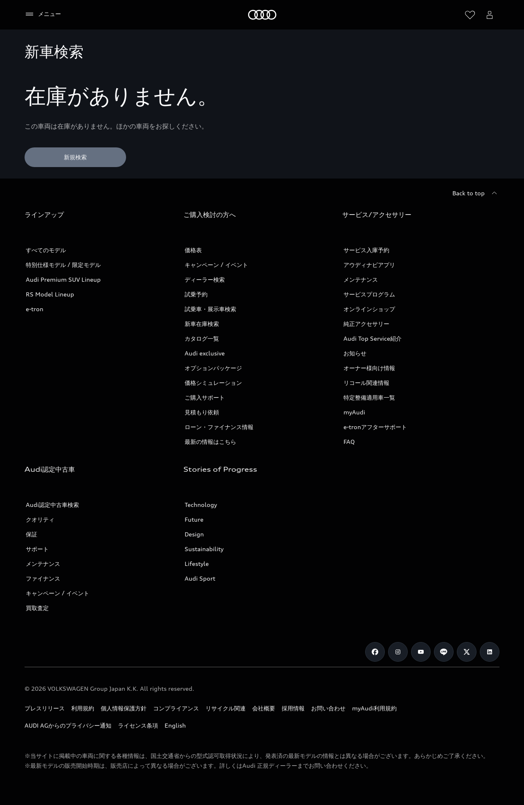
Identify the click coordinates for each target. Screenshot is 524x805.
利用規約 (82, 708)
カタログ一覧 (202, 338)
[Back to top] (475, 193)
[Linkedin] (489, 652)
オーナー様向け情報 (369, 367)
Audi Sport (200, 578)
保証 (31, 534)
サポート (37, 548)
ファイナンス (43, 578)
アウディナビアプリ (369, 264)
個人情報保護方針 (124, 708)
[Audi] (262, 15)
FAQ (349, 441)
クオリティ (40, 519)
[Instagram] (398, 652)
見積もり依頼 (202, 412)
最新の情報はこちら (210, 441)
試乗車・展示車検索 (210, 308)
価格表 (193, 249)
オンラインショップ (369, 308)
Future (194, 519)
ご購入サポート (205, 397)
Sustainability (204, 548)
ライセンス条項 (138, 725)
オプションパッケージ (213, 367)
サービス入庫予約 (366, 249)
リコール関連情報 (366, 382)
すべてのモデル (46, 249)
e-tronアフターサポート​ (375, 426)
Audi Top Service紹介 (372, 338)
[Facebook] (375, 652)
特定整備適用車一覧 (369, 397)
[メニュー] (43, 14)
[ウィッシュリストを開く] (470, 15)
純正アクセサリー (366, 323)
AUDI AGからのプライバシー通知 (68, 725)
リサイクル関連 (226, 708)
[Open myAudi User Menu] (489, 15)
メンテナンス (360, 279)
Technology (201, 504)
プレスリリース (45, 708)
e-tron (34, 308)
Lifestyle (197, 563)
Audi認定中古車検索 (52, 504)
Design (194, 534)
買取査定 (37, 607)
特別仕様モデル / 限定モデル (63, 264)
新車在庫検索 (202, 323)
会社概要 (263, 708)
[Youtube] (421, 652)
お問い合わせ (328, 708)
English (175, 725)
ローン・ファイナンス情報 (219, 426)
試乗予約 (196, 294)
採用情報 (293, 708)
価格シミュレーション (213, 382)
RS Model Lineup (50, 294)
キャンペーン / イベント (216, 264)
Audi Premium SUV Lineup (63, 279)
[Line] (444, 652)
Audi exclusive (205, 353)
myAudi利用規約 (374, 708)
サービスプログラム (369, 294)
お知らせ (354, 353)
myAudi (354, 412)
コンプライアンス (176, 708)
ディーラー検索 (205, 279)
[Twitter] (467, 652)
